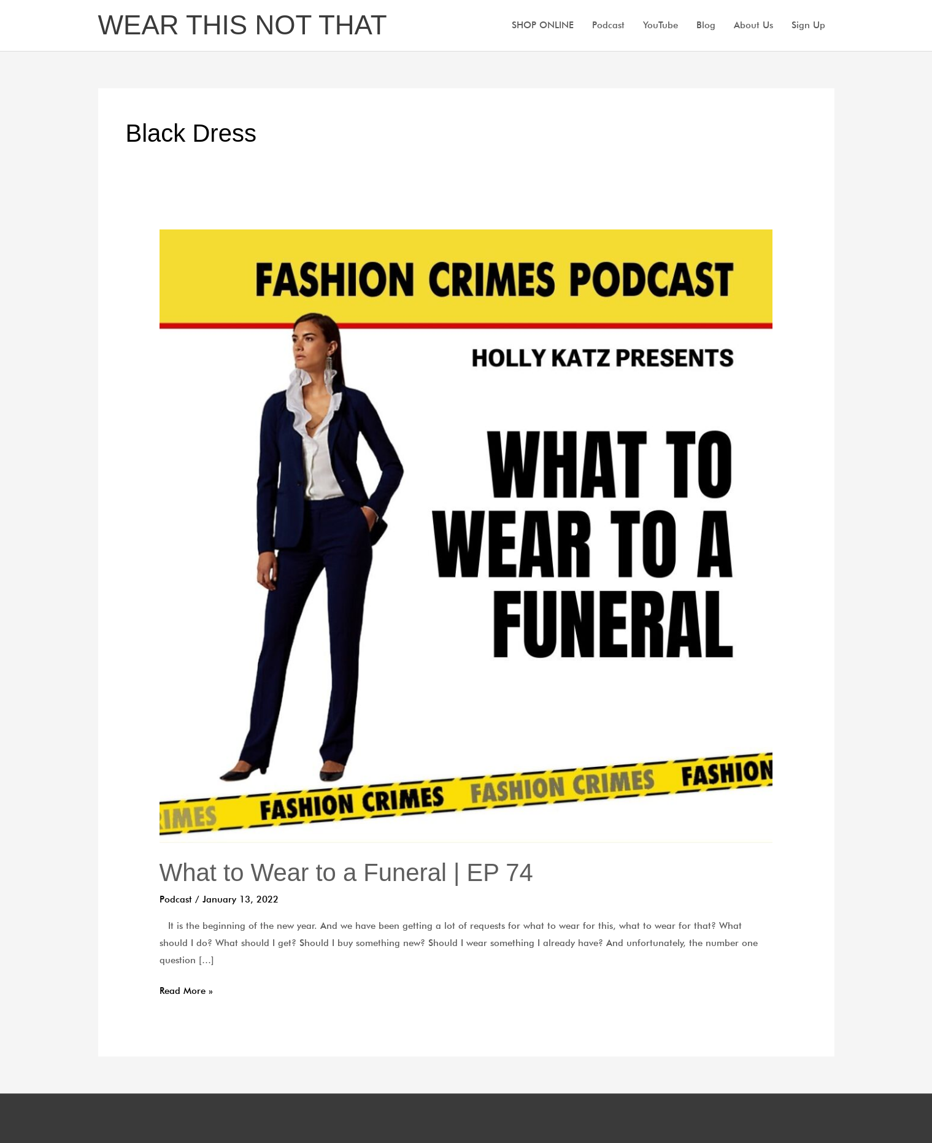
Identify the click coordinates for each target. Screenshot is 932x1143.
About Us (753, 25)
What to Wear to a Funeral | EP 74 (346, 872)
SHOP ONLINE (543, 25)
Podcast (608, 25)
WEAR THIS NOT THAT (242, 25)
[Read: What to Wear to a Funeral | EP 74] (466, 535)
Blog (705, 25)
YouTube (660, 25)
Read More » (186, 989)
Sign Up (808, 25)
